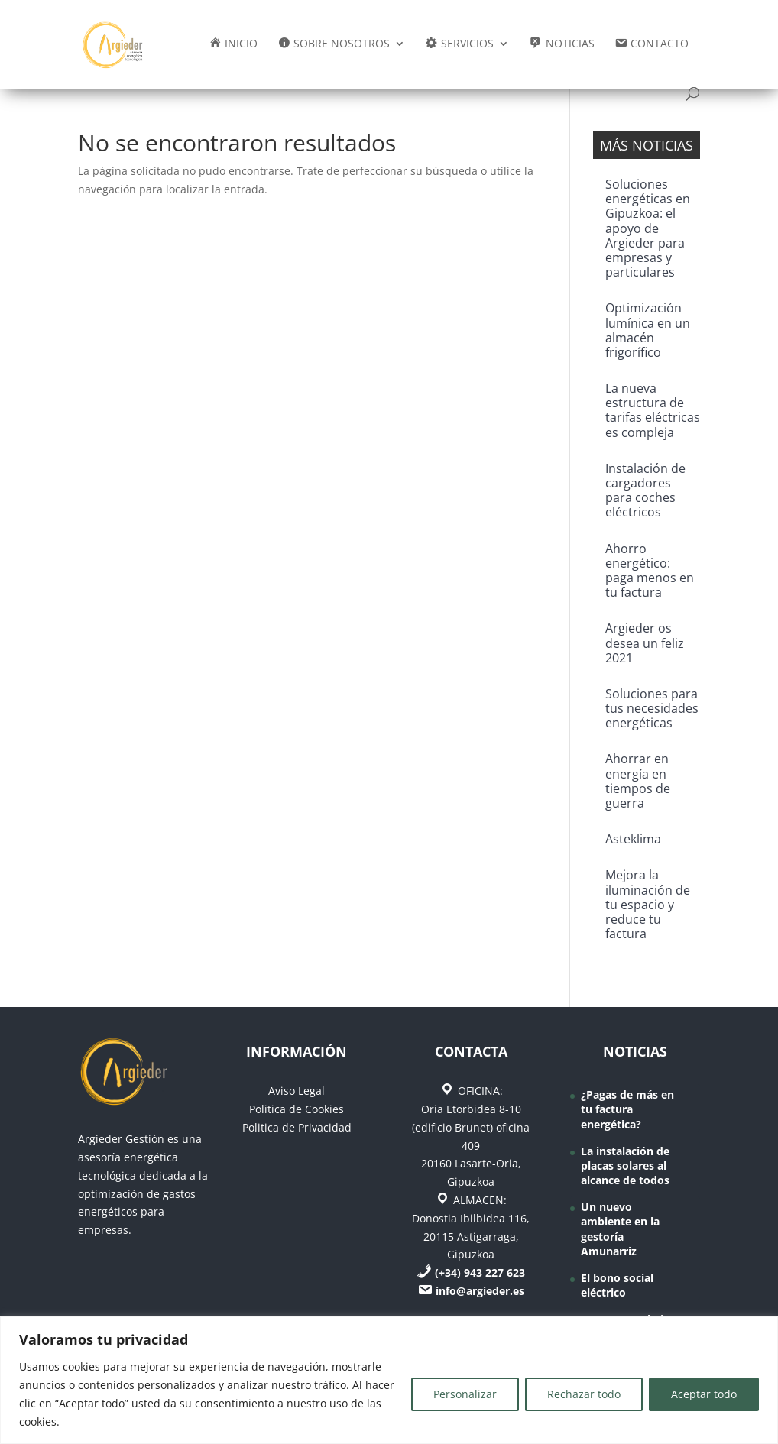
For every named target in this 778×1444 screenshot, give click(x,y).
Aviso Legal (296, 1090)
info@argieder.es (480, 1291)
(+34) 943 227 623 (480, 1272)
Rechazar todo (584, 1394)
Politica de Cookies (296, 1109)
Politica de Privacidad (297, 1127)
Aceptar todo (704, 1394)
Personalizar (465, 1394)
